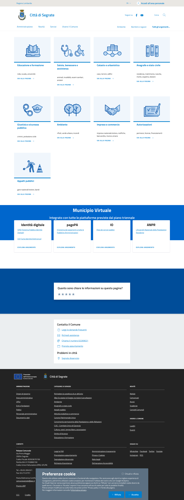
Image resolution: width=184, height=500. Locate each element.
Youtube (159, 451)
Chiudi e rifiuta (132, 473)
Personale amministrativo (26, 413)
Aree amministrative (24, 397)
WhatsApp (134, 451)
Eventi (132, 429)
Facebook (143, 451)
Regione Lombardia (24, 3)
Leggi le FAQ (59, 451)
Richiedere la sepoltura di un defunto (68, 393)
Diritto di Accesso (61, 433)
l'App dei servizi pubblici (105, 229)
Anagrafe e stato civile (63, 405)
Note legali (96, 459)
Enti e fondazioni (22, 405)
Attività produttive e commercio (66, 413)
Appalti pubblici (60, 409)
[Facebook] (135, 15)
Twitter (152, 451)
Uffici (18, 401)
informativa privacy (78, 490)
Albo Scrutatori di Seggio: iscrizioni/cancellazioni (73, 397)
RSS (141, 455)
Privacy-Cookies (98, 455)
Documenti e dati (23, 417)
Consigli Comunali (137, 409)
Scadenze (133, 405)
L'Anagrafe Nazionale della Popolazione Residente (151, 231)
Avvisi (132, 401)
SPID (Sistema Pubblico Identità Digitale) (29, 231)
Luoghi (132, 425)
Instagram (134, 455)
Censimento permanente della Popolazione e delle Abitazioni (78, 421)
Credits (28, 494)
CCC (17, 494)
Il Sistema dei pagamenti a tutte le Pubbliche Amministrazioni (70, 231)
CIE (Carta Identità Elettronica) (29, 238)
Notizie (132, 393)
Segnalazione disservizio (63, 459)
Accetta (135, 494)
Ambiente (121, 26)
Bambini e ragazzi (138, 26)
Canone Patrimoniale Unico (65, 417)
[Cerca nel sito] (164, 15)
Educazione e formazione (64, 437)
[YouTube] (141, 15)
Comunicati (134, 397)
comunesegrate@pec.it (25, 480)
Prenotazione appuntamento (65, 455)
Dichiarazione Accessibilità (102, 463)
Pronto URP (21, 485)
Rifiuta (118, 494)
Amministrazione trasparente (104, 451)
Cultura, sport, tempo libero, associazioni (70, 429)
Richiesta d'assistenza (63, 463)
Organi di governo (23, 393)
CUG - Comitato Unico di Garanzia (67, 425)
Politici (18, 409)
